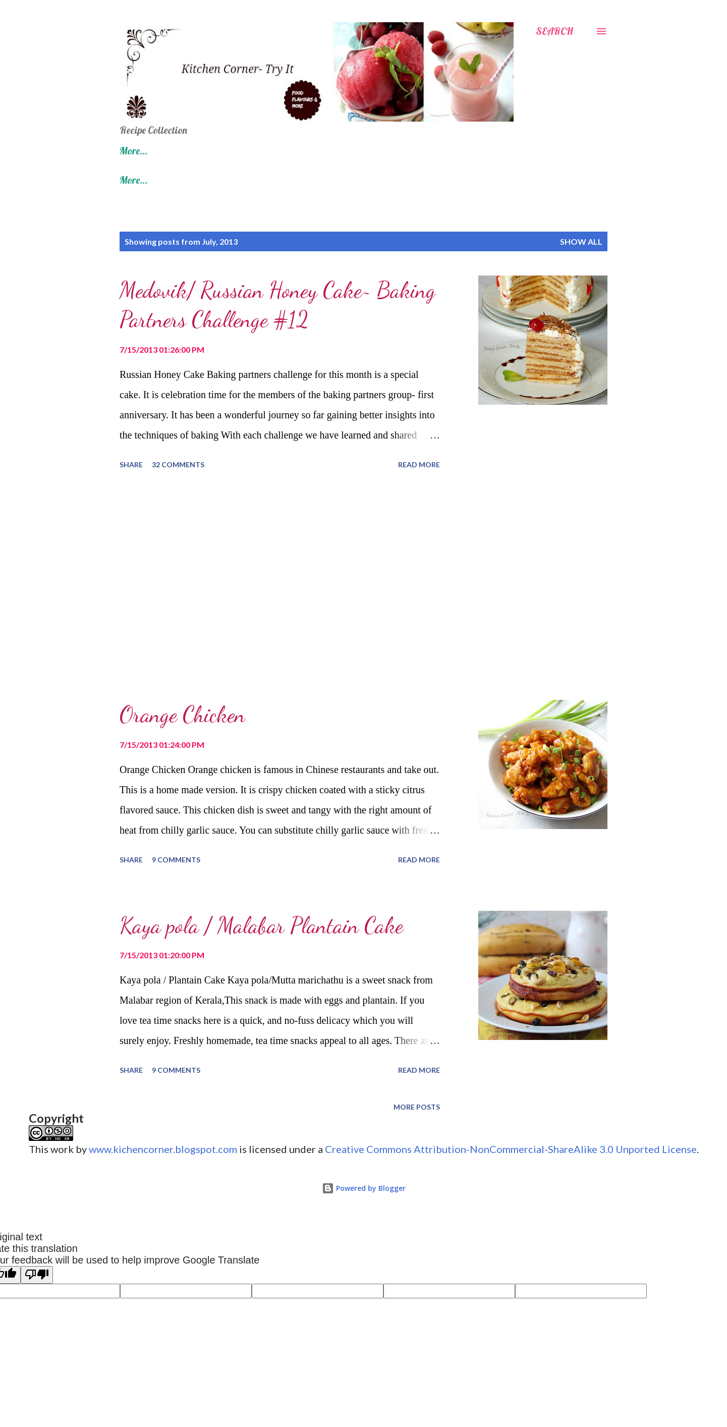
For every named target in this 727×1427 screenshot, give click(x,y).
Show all (581, 241)
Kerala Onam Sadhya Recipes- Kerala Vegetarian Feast (388, 180)
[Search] (554, 31)
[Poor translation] (37, 1275)
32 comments (178, 464)
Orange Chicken (182, 714)
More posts (417, 1107)
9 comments (176, 859)
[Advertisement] (280, 586)
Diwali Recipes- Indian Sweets (312, 150)
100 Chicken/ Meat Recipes (455, 150)
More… (551, 150)
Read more (419, 464)
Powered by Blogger (364, 1188)
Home (131, 150)
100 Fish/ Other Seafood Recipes (183, 180)
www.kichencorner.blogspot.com (163, 1149)
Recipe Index (197, 150)
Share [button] (131, 464)
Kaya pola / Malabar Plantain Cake (261, 925)
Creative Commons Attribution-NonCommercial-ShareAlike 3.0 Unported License (511, 1149)
